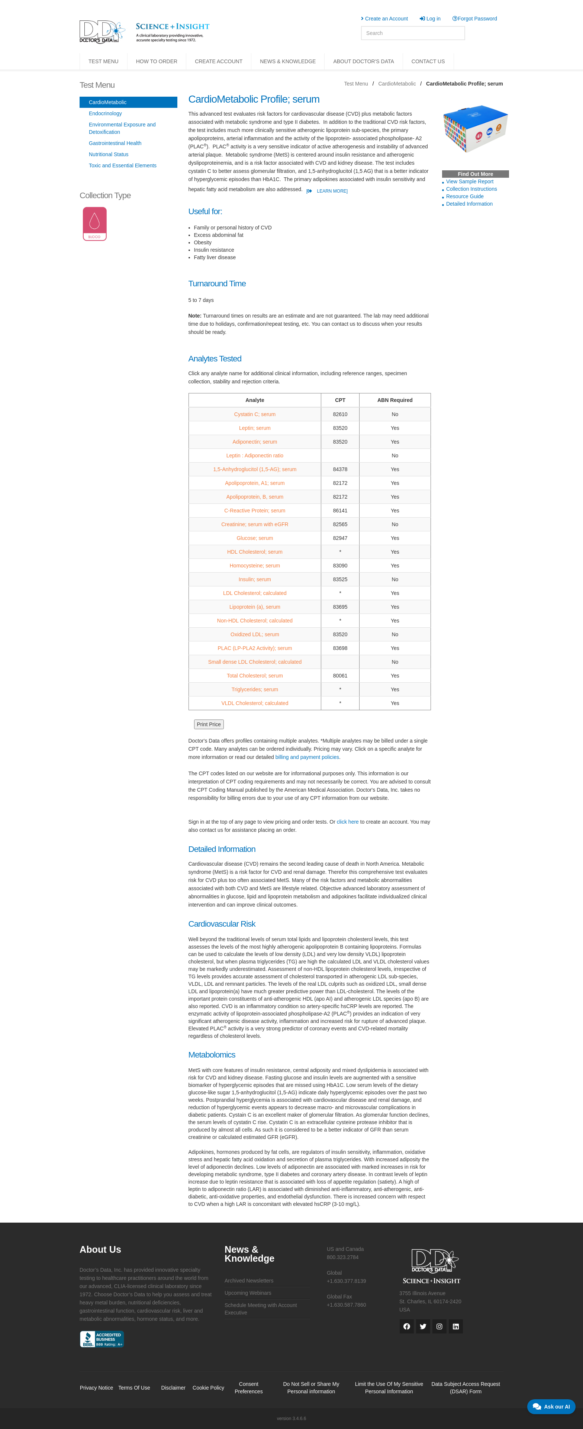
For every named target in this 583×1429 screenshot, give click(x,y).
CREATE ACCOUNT (218, 61)
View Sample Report (469, 181)
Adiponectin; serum (255, 442)
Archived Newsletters (249, 1281)
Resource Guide (465, 196)
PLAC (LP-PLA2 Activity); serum (255, 648)
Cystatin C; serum (255, 414)
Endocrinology (105, 113)
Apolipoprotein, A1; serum (254, 483)
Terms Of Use (134, 1388)
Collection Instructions (471, 189)
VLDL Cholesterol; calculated (254, 703)
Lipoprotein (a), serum (254, 607)
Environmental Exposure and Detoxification (122, 128)
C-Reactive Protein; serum (254, 511)
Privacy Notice (96, 1388)
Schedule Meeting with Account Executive (261, 1309)
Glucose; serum (254, 538)
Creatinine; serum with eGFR (255, 524)
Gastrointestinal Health (115, 143)
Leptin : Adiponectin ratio (254, 455)
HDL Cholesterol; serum (255, 552)
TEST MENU (103, 61)
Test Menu (356, 84)
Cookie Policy (208, 1388)
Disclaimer (173, 1388)
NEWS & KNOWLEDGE (288, 61)
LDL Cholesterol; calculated (255, 593)
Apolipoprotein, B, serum (254, 497)
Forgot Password (474, 19)
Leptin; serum (255, 428)
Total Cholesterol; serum (255, 676)
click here (348, 822)
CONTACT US (428, 61)
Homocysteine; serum (255, 566)
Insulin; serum (255, 579)
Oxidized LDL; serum (255, 634)
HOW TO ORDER (157, 61)
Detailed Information (469, 204)
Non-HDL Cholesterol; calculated (255, 621)
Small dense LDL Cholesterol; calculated (255, 662)
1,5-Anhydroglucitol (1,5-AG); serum (254, 469)
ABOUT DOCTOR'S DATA (363, 61)
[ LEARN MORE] (327, 191)
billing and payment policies (307, 757)
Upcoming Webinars (248, 1293)
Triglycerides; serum (255, 689)
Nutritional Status (109, 154)
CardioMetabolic (397, 84)
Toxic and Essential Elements (123, 165)
